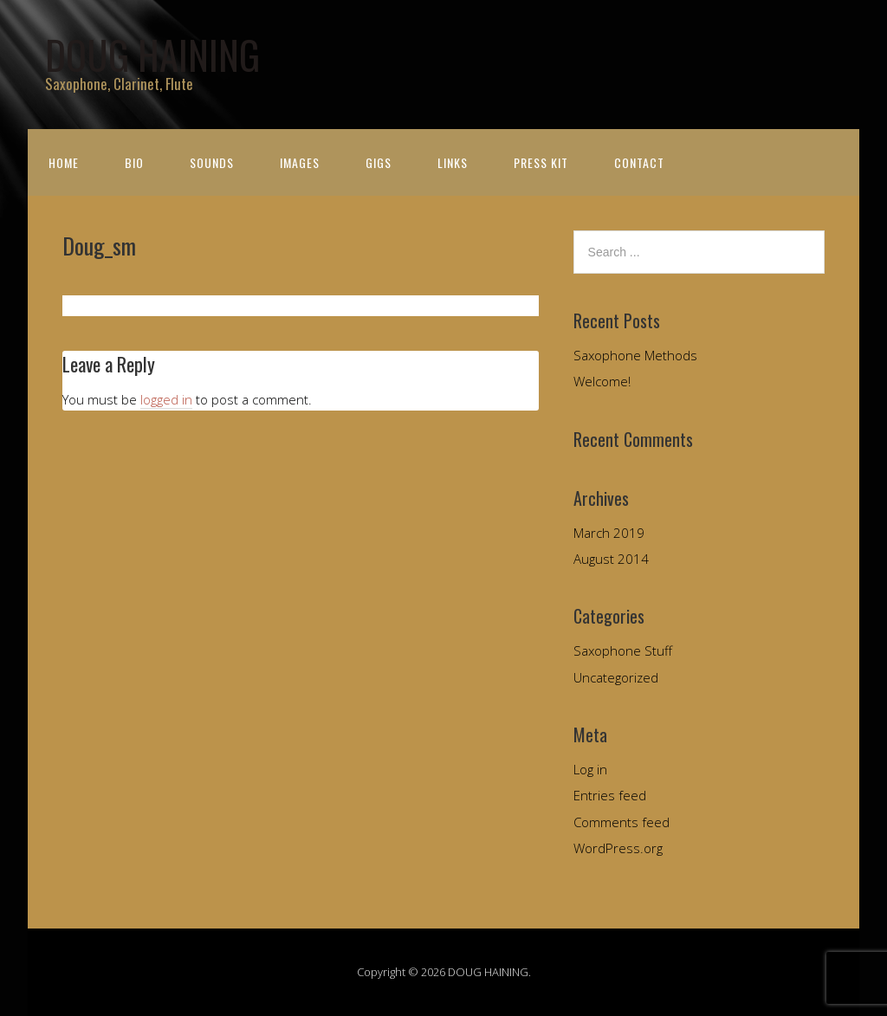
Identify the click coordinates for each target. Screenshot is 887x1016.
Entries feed (609, 795)
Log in (590, 769)
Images (300, 162)
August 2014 (611, 558)
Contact (639, 162)
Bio (134, 162)
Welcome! (602, 381)
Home (64, 162)
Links (452, 162)
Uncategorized (615, 677)
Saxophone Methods (635, 355)
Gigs (379, 162)
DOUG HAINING (152, 54)
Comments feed (621, 822)
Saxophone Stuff (622, 650)
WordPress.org (618, 848)
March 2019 (608, 532)
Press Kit (541, 162)
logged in (166, 399)
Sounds (212, 162)
